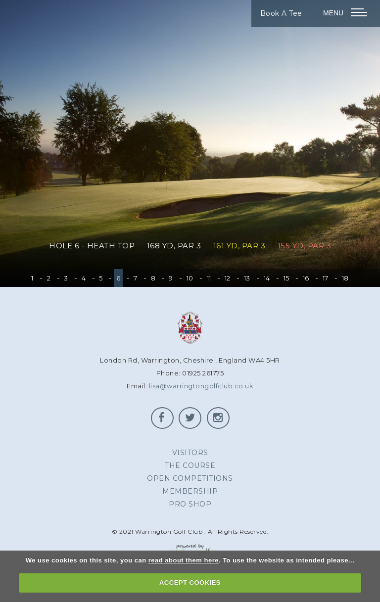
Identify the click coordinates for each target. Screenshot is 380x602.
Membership (190, 491)
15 (286, 278)
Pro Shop (190, 504)
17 (326, 278)
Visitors (190, 452)
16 (306, 278)
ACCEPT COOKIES (190, 582)
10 (190, 278)
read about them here (183, 560)
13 (247, 278)
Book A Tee (281, 13)
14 (267, 278)
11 (209, 278)
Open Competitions (190, 478)
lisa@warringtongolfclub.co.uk (201, 386)
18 (345, 278)
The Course (190, 465)
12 (228, 278)
